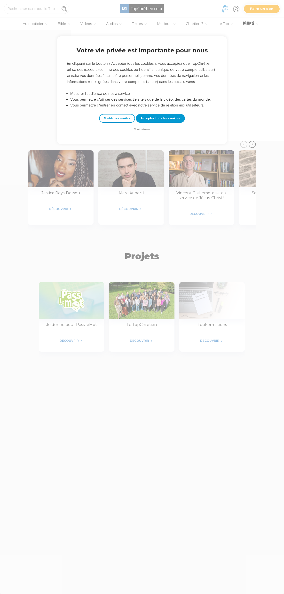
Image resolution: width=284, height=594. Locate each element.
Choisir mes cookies (117, 118)
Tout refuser (142, 129)
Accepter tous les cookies (160, 118)
